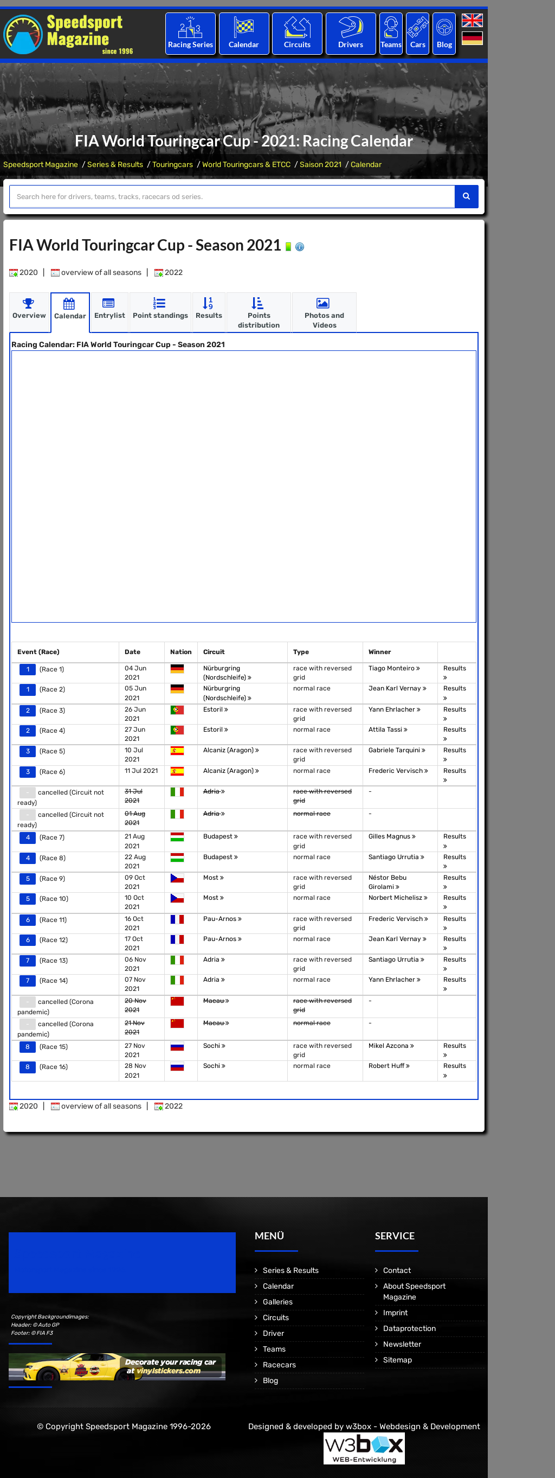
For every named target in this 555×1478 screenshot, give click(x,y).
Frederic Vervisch (398, 771)
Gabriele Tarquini (397, 750)
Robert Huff (389, 1066)
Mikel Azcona (391, 1046)
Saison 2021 (320, 164)
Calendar (244, 44)
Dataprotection (409, 1328)
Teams (391, 44)
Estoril (215, 709)
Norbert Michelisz (398, 897)
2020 (23, 272)
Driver (273, 1333)
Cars (417, 44)
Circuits (297, 44)
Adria (214, 791)
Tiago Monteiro (394, 668)
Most (213, 877)
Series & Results (115, 164)
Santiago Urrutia (396, 857)
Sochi (214, 1046)
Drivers (350, 44)
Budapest (220, 836)
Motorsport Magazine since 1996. (70, 1270)
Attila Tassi (388, 729)
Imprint (395, 1312)
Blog (444, 44)
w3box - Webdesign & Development (413, 1426)
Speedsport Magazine (40, 164)
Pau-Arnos (222, 919)
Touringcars (172, 164)
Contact (397, 1270)
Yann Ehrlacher (395, 709)
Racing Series (190, 44)
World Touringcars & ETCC (246, 164)
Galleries (278, 1302)
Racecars (279, 1365)
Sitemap (397, 1360)
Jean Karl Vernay (398, 688)
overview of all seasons (96, 272)
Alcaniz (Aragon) (231, 750)
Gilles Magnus (392, 836)
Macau (216, 1000)
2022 (168, 272)
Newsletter (402, 1344)
